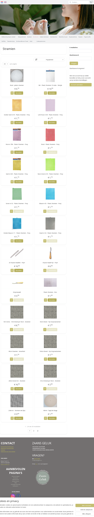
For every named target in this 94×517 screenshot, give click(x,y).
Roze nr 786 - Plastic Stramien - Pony (17, 144)
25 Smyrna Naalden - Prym (17, 262)
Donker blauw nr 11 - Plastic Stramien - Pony (17, 233)
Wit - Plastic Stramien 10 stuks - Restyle (50, 85)
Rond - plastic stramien (17, 85)
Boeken (29, 37)
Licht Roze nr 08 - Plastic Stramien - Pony (50, 115)
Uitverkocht (52, 152)
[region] (35, 509)
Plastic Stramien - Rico (50, 292)
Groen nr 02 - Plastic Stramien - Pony (17, 203)
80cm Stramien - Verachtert (17, 351)
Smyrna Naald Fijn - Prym (50, 262)
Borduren (35, 37)
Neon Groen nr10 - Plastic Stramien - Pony (50, 174)
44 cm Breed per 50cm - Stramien (50, 381)
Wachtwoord (74, 55)
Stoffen (4, 41)
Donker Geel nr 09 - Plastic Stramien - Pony (17, 115)
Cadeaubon (15, 486)
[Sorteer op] (49, 59)
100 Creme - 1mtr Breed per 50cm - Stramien (16, 322)
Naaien (80, 37)
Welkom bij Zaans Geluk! (8, 37)
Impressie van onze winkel (8, 451)
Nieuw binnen (22, 37)
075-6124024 (37, 458)
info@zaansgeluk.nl (37, 460)
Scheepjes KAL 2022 (15, 484)
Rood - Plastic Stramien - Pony (50, 144)
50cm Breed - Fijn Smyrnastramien (50, 322)
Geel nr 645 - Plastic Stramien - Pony (17, 174)
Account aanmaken (77, 85)
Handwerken (53, 37)
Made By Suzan (63, 37)
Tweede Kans (11, 41)
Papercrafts (87, 37)
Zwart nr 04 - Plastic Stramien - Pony (50, 233)
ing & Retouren (9, 446)
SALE (31, 41)
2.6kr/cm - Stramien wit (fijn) (16, 410)
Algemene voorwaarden (7, 448)
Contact (3, 450)
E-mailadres (74, 47)
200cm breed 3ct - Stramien (17, 381)
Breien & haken (16, 476)
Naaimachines (73, 37)
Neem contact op (5, 464)
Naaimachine (15, 479)
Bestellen (19, 93)
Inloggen (74, 63)
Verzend (3, 446)
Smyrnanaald (17, 292)
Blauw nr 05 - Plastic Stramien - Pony (50, 203)
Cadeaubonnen (41, 41)
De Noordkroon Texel (22, 41)
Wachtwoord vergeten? (77, 68)
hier (36, 464)
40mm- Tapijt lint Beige (50, 410)
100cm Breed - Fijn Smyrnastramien (50, 351)
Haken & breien (44, 37)
